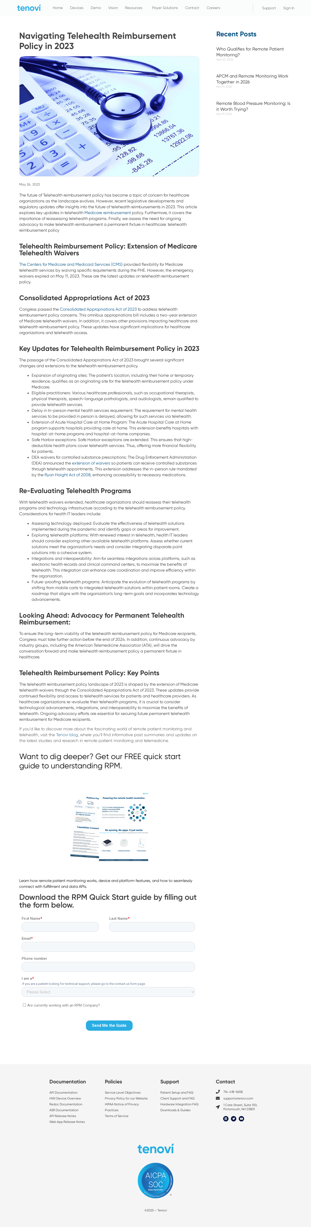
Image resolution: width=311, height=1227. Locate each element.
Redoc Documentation (65, 1104)
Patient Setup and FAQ (176, 1092)
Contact (192, 8)
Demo (96, 8)
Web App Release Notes (67, 1122)
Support (269, 8)
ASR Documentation (63, 1110)
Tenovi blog (67, 734)
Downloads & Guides (175, 1110)
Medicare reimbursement (107, 212)
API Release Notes (62, 1116)
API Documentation (63, 1092)
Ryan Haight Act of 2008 (68, 474)
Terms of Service (116, 1116)
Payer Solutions (165, 8)
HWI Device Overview (65, 1098)
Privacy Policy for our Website (126, 1098)
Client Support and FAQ (177, 1098)
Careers (213, 8)
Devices (76, 8)
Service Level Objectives (123, 1092)
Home (58, 8)
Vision (113, 8)
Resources (135, 7)
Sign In (288, 8)
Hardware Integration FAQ (179, 1104)
